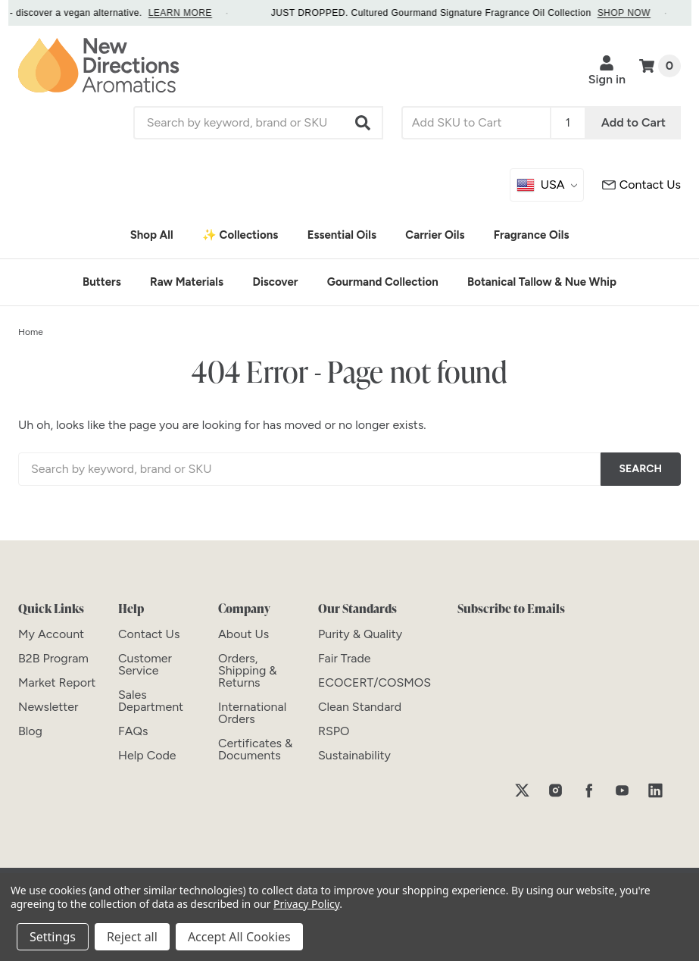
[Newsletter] (48, 707)
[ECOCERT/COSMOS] (374, 682)
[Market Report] (56, 682)
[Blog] (30, 731)
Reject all (132, 936)
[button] (363, 122)
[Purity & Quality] (360, 634)
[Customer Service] (641, 185)
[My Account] (51, 634)
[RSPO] (334, 731)
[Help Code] (147, 755)
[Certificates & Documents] (255, 749)
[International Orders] (252, 713)
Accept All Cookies (239, 936)
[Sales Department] (150, 700)
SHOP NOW (638, 13)
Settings (53, 936)
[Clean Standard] (359, 707)
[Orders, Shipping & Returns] (247, 670)
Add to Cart (633, 122)
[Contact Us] (148, 634)
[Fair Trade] (344, 658)
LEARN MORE (194, 13)
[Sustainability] (354, 755)
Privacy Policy (306, 904)
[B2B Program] (53, 658)
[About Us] (243, 634)
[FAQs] (133, 731)
